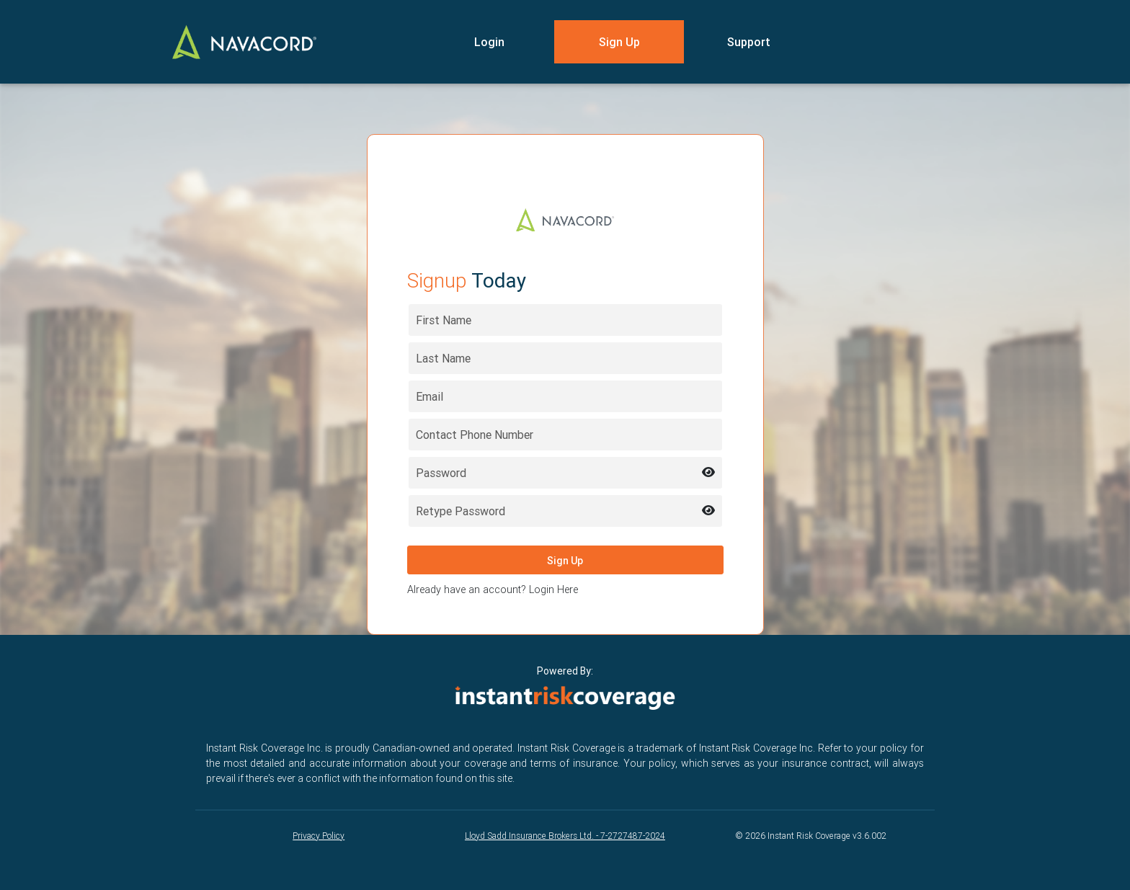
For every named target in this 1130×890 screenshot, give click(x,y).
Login (489, 42)
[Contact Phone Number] (565, 434)
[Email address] (565, 396)
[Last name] (565, 358)
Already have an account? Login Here (492, 589)
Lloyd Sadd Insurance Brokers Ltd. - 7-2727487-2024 (565, 835)
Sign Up (619, 42)
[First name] (565, 320)
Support (748, 42)
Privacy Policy (318, 835)
